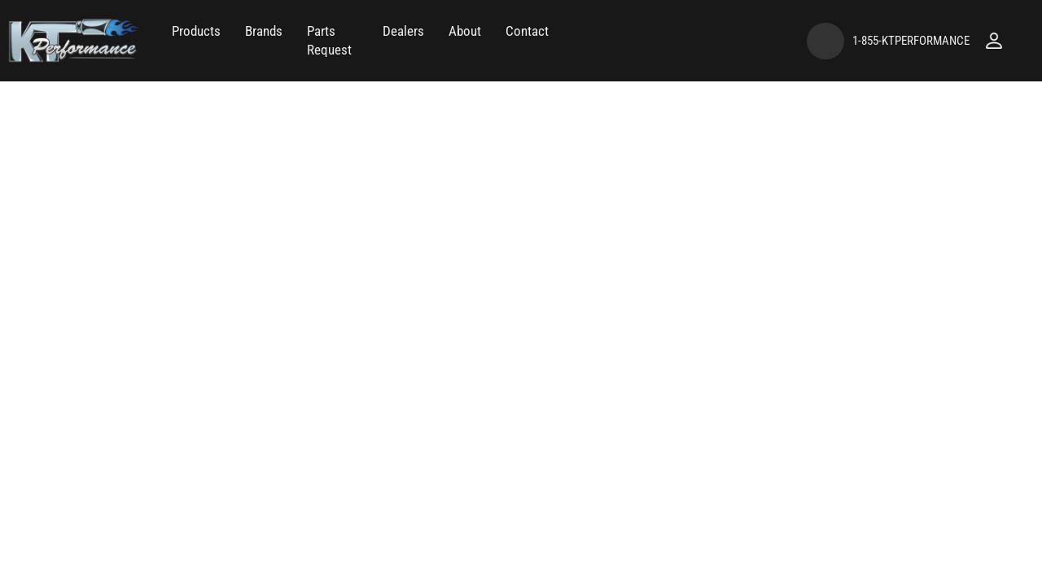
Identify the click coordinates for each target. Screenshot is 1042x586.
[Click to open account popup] (994, 40)
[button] (196, 31)
